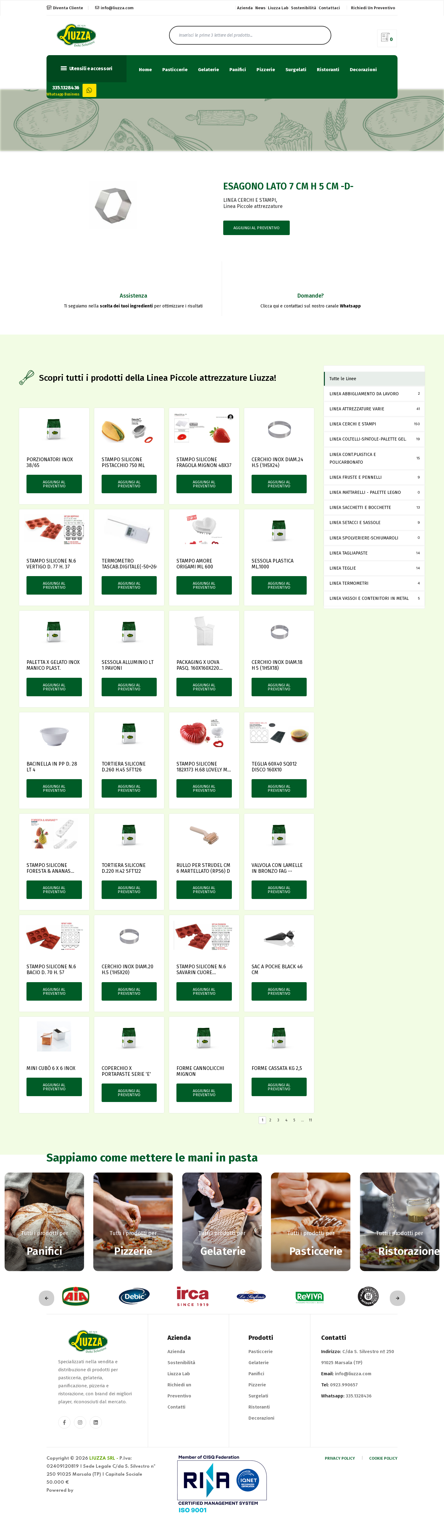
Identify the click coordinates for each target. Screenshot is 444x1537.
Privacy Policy (340, 1458)
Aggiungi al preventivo (256, 228)
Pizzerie (265, 69)
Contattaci (329, 8)
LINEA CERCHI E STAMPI (249, 200)
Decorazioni (363, 69)
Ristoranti (328, 69)
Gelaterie (208, 69)
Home (145, 69)
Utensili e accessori (86, 68)
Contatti (176, 1407)
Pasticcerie (175, 69)
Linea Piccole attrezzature (253, 206)
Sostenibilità (303, 8)
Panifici (237, 69)
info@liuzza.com (114, 8)
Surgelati (295, 69)
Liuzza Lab (278, 8)
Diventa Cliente (64, 8)
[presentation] (46, 1298)
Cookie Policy (383, 1458)
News (260, 8)
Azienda (245, 8)
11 (310, 1120)
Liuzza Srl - (103, 1458)
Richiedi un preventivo (373, 8)
